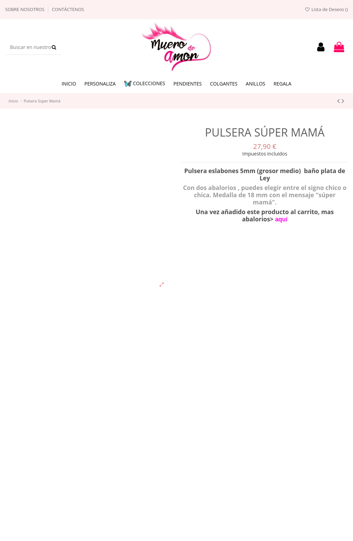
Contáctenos (68, 9)
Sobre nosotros (25, 9)
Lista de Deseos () (326, 9)
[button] (144, 84)
